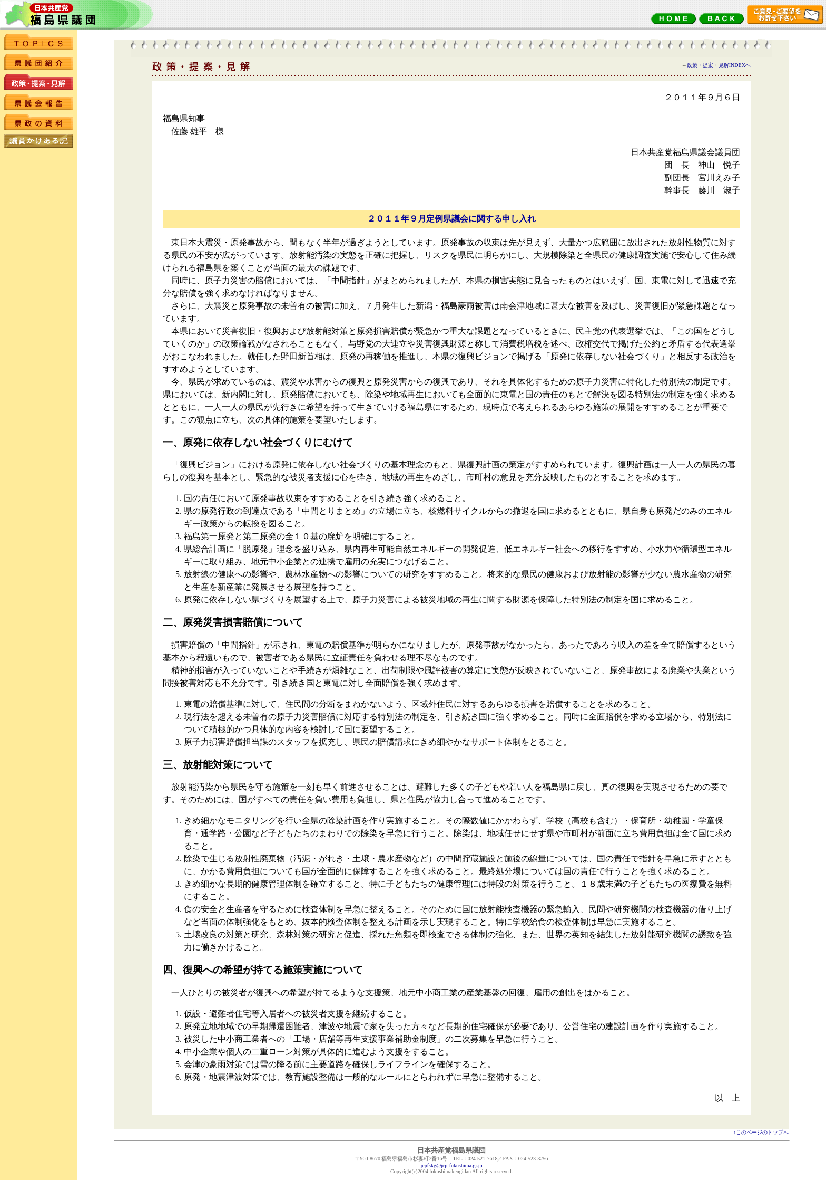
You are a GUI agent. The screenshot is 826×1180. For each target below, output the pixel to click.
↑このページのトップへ (761, 1132)
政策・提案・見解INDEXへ (719, 65)
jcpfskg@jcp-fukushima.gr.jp (452, 1165)
